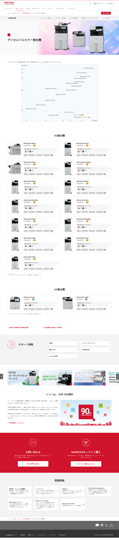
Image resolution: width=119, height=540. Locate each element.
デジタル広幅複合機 (73, 17)
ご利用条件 (25, 534)
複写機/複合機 (26, 13)
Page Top (108, 525)
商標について (34, 534)
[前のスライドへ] (1, 375)
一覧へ (102, 524)
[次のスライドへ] (117, 375)
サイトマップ (55, 534)
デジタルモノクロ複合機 (60, 17)
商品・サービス (17, 13)
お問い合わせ (65, 534)
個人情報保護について (13, 534)
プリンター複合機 (105, 17)
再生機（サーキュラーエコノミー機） (89, 17)
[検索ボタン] (86, 3)
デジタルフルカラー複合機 (45, 17)
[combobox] (77, 3)
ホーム (10, 13)
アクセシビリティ (44, 534)
